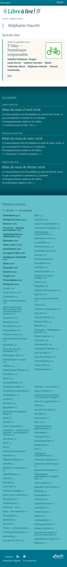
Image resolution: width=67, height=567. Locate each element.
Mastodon (9, 403)
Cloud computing (13, 426)
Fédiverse (9, 455)
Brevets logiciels (44, 336)
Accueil (4, 19)
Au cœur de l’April (44, 409)
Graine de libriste (44, 528)
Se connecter (29, 560)
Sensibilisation (12, 326)
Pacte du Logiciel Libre (47, 401)
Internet (40, 255)
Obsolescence (11, 499)
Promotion (10, 374)
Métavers (40, 516)
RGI (6, 447)
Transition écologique (47, 228)
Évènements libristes (46, 348)
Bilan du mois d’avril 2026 (21, 110)
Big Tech (40, 294)
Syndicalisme (42, 495)
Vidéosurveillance (13, 459)
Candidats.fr (41, 507)
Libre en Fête (42, 352)
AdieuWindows (12, 474)
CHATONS (10, 345)
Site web (8, 482)
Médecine (40, 543)
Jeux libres (9, 439)
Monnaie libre (42, 436)
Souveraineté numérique (15, 339)
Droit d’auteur (12, 292)
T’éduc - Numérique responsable (17, 50)
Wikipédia (41, 286)
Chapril (39, 305)
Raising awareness (44, 524)
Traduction (41, 499)
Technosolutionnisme (15, 532)
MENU (60, 2)
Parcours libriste (44, 317)
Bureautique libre (44, 440)
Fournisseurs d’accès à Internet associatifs (45, 533)
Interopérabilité (13, 382)
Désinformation (44, 246)
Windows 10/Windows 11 (15, 469)
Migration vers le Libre (47, 487)
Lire (9, 75)
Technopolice (11, 395)
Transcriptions (43, 482)
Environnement (44, 259)
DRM (38, 215)
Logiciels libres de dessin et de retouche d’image (47, 396)
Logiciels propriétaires (47, 223)
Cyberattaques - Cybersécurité (43, 233)
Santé (7, 418)
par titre (10, 210)
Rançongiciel (11, 515)
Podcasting (10, 536)
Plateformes (41, 445)
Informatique (11, 330)
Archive (8, 399)
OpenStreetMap (44, 361)
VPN (37, 449)
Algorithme (10, 407)
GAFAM (9, 366)
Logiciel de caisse (44, 503)
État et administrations (14, 301)
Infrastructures (43, 369)
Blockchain (10, 519)
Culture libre (42, 365)
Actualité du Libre (13, 540)
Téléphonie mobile (13, 386)
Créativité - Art (12, 507)
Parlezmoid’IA (43, 344)
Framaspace (41, 418)
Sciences (40, 282)
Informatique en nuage (14, 360)
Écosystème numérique (16, 391)
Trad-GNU (10, 486)
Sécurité (8, 524)
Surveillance (42, 263)
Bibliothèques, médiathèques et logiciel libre (46, 476)
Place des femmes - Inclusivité (12, 350)
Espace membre (43, 391)
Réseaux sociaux (13, 334)
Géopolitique (11, 503)
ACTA (7, 443)
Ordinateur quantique (46, 459)
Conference (10, 296)
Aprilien (8, 422)
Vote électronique (44, 357)
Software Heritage (13, 490)
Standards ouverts (45, 250)
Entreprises (11, 322)
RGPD (8, 378)
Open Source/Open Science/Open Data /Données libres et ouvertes (12, 310)
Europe (8, 288)
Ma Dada (40, 413)
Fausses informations (46, 470)
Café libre (41, 267)
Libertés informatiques (47, 290)
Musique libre (43, 321)
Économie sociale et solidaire (44, 276)
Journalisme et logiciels (47, 538)
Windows (40, 491)
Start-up (40, 422)
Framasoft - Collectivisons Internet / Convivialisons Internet (16, 432)
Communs (41, 340)
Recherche (41, 219)
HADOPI (40, 325)
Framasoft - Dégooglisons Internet (47, 330)
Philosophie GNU (13, 355)
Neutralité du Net (44, 238)
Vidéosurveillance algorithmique (43, 427)
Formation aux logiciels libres (14, 412)
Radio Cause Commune (16, 495)
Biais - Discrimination (15, 511)
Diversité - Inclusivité (46, 386)
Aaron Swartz (42, 511)
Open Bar (40, 313)
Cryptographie (42, 520)
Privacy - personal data (16, 528)
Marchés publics (44, 271)
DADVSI (8, 478)
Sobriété (8, 463)
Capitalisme (41, 432)
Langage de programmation (43, 454)
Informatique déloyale (16, 370)
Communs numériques (47, 309)
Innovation (10, 318)
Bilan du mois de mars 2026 (22, 138)
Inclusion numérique (15, 451)
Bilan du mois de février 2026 (23, 167)
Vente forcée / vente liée (46, 299)
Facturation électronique (46, 464)
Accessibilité (42, 242)
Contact (9, 556)
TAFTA (39, 405)
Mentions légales (12, 560)
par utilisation (25, 210)
